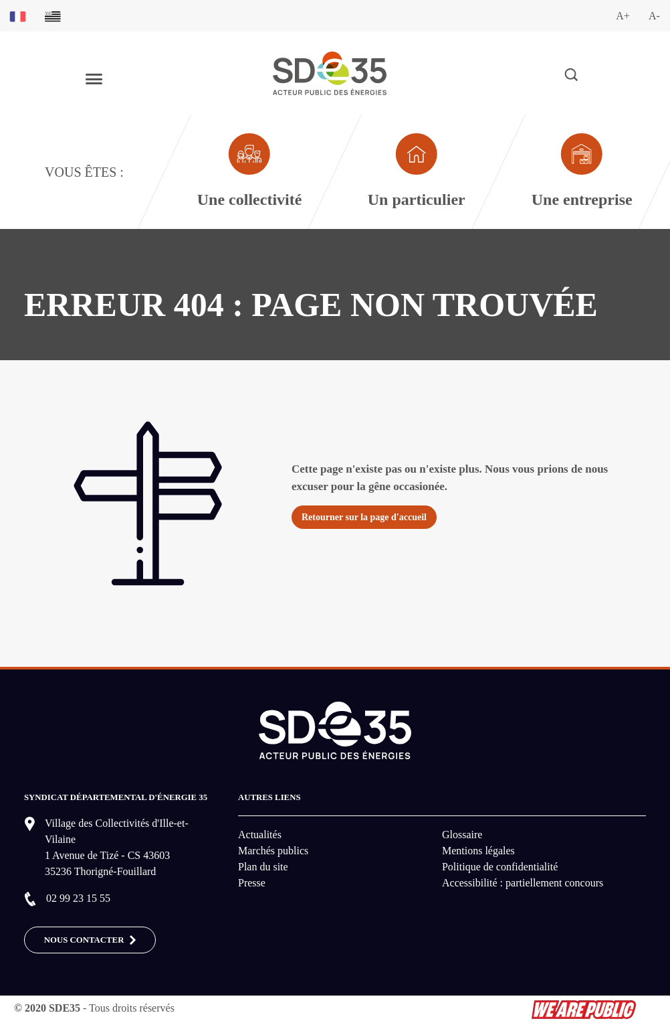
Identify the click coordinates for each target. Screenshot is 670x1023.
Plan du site (263, 866)
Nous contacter (90, 940)
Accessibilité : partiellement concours (522, 882)
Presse (251, 882)
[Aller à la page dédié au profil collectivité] (248, 172)
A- (654, 15)
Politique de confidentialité (500, 866)
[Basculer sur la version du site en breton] (53, 15)
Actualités (260, 834)
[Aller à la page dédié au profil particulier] (416, 172)
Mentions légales (478, 850)
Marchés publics (273, 850)
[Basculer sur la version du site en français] (17, 15)
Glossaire (462, 834)
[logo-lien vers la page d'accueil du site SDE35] (329, 72)
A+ (623, 15)
